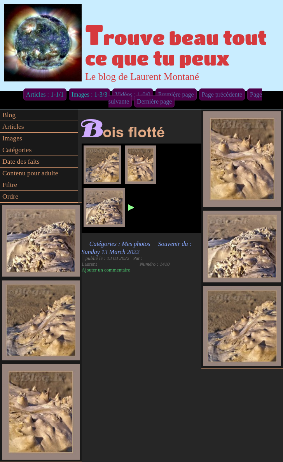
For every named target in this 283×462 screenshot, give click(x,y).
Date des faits (21, 161)
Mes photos (136, 244)
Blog (9, 115)
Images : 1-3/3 (89, 94)
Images (12, 138)
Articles (13, 126)
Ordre (10, 196)
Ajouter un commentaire (106, 270)
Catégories (16, 150)
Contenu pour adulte (30, 173)
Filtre (9, 185)
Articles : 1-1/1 (45, 94)
